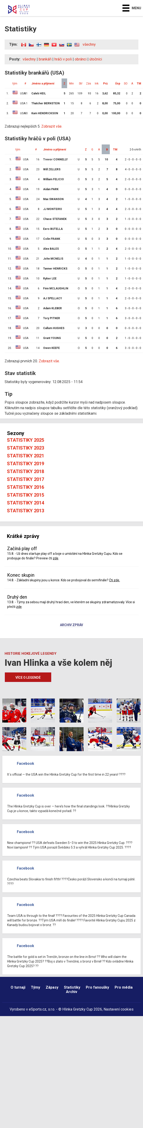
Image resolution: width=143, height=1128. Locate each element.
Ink (96, 83)
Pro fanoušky (97, 987)
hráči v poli (63, 59)
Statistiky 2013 (25, 510)
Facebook (25, 763)
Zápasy (52, 987)
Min (71, 83)
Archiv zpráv (71, 625)
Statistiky (72, 987)
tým (14, 83)
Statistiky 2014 (25, 503)
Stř (80, 83)
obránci (80, 59)
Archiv (71, 992)
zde (55, 558)
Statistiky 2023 (25, 448)
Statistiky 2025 (25, 440)
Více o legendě (28, 677)
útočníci (95, 59)
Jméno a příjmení (42, 83)
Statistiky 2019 (25, 463)
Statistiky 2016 (25, 487)
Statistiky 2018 (25, 471)
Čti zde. (114, 580)
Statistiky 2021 (25, 456)
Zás (88, 83)
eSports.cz (37, 1009)
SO (126, 83)
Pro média (124, 987)
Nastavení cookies (119, 1009)
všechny (89, 44)
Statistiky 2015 (25, 495)
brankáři (45, 59)
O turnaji (18, 987)
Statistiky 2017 (25, 479)
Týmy (35, 987)
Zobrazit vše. (51, 126)
